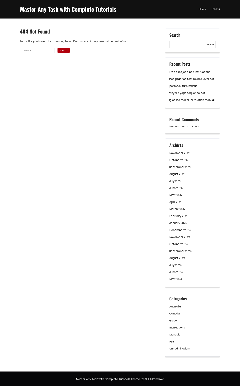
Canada (174, 313)
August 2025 (177, 174)
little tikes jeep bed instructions (189, 72)
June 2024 (176, 272)
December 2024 (180, 230)
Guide (173, 320)
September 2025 (180, 167)
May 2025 (175, 195)
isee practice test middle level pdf (191, 79)
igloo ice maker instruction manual (191, 100)
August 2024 (177, 258)
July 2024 (175, 265)
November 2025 (179, 153)
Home (202, 9)
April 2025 (175, 202)
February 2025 (178, 216)
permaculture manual (183, 86)
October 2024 (178, 244)
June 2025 (176, 188)
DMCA (216, 9)
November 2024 (179, 237)
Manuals (174, 334)
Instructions (177, 327)
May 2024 (175, 279)
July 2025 (175, 181)
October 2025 (178, 160)
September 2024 (180, 251)
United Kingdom (179, 348)
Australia (175, 306)
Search (174, 35)
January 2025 (178, 223)
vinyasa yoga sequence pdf (187, 93)
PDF (171, 341)
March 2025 (177, 209)
